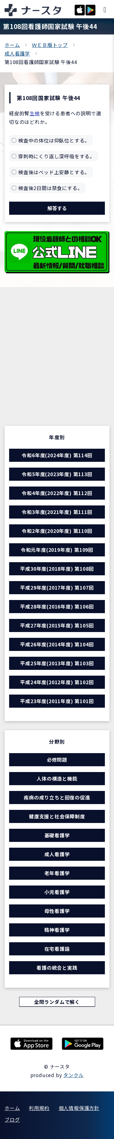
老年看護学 (57, 873)
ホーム (12, 45)
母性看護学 (57, 910)
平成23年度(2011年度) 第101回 (57, 701)
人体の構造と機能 (56, 778)
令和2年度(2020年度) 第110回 (57, 530)
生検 (34, 113)
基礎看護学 (57, 835)
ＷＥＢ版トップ (50, 45)
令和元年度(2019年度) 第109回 (57, 549)
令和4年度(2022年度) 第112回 (57, 493)
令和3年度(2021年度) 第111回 (57, 512)
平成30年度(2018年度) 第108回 (57, 568)
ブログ (12, 1119)
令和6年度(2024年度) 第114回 (57, 455)
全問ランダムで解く (57, 1001)
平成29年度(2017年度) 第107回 (57, 587)
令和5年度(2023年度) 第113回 (57, 474)
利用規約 (39, 1108)
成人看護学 (17, 53)
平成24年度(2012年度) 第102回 (57, 682)
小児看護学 (57, 892)
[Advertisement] (57, 365)
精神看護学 (57, 929)
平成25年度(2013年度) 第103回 (57, 663)
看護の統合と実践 (56, 967)
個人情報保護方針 (79, 1108)
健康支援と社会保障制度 (57, 816)
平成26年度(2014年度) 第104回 (57, 644)
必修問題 (57, 759)
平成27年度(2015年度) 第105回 (57, 625)
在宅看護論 (57, 948)
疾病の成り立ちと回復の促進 (57, 797)
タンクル (73, 1075)
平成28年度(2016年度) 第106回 (57, 606)
